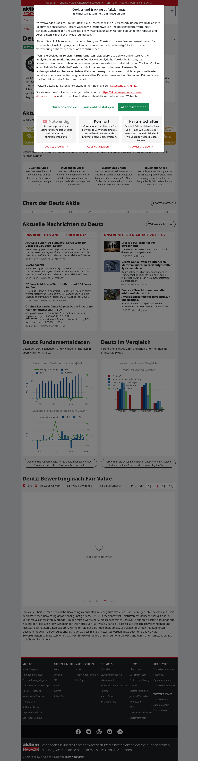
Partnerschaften (144, 121)
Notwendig (59, 121)
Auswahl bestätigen (99, 107)
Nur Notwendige (64, 107)
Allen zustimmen (133, 107)
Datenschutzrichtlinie (123, 85)
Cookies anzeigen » (56, 146)
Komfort (101, 121)
